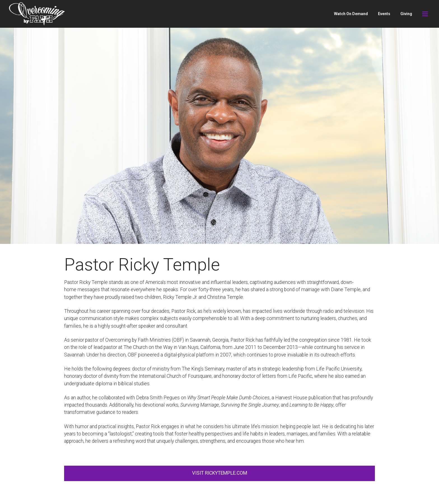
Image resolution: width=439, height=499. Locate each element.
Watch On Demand (351, 13)
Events (384, 13)
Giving (406, 13)
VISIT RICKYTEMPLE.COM (219, 473)
